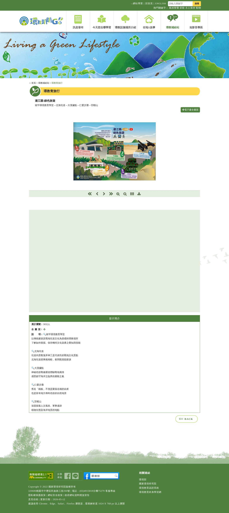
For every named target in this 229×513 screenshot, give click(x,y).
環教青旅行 (57, 83)
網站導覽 (138, 3)
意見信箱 (33, 499)
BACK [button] (188, 418)
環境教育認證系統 (149, 488)
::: (132, 3)
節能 (182, 8)
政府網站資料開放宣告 (77, 495)
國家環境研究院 (147, 483)
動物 (198, 8)
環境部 (142, 479)
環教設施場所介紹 (125, 27)
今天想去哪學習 (102, 27)
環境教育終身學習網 (150, 492)
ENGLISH (160, 3)
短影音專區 (196, 27)
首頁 (33, 83)
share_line (75, 476)
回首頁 (149, 3)
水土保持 (190, 8)
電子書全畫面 (190, 109)
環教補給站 (172, 27)
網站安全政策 (55, 495)
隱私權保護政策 (37, 495)
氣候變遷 (174, 8)
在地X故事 (149, 27)
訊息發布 (78, 27)
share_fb (67, 476)
